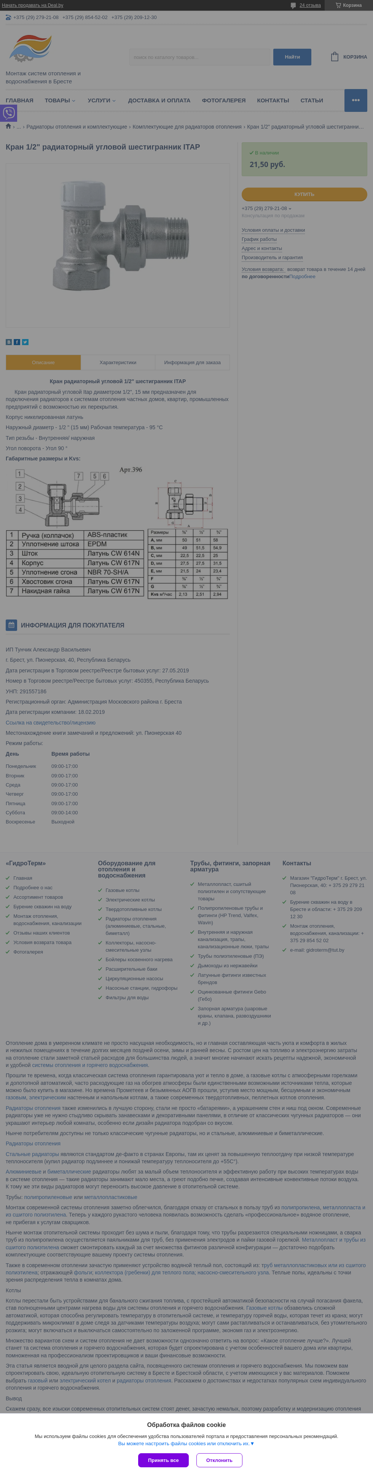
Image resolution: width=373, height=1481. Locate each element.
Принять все (163, 1460)
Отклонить (219, 1460)
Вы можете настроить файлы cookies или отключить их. (184, 1443)
